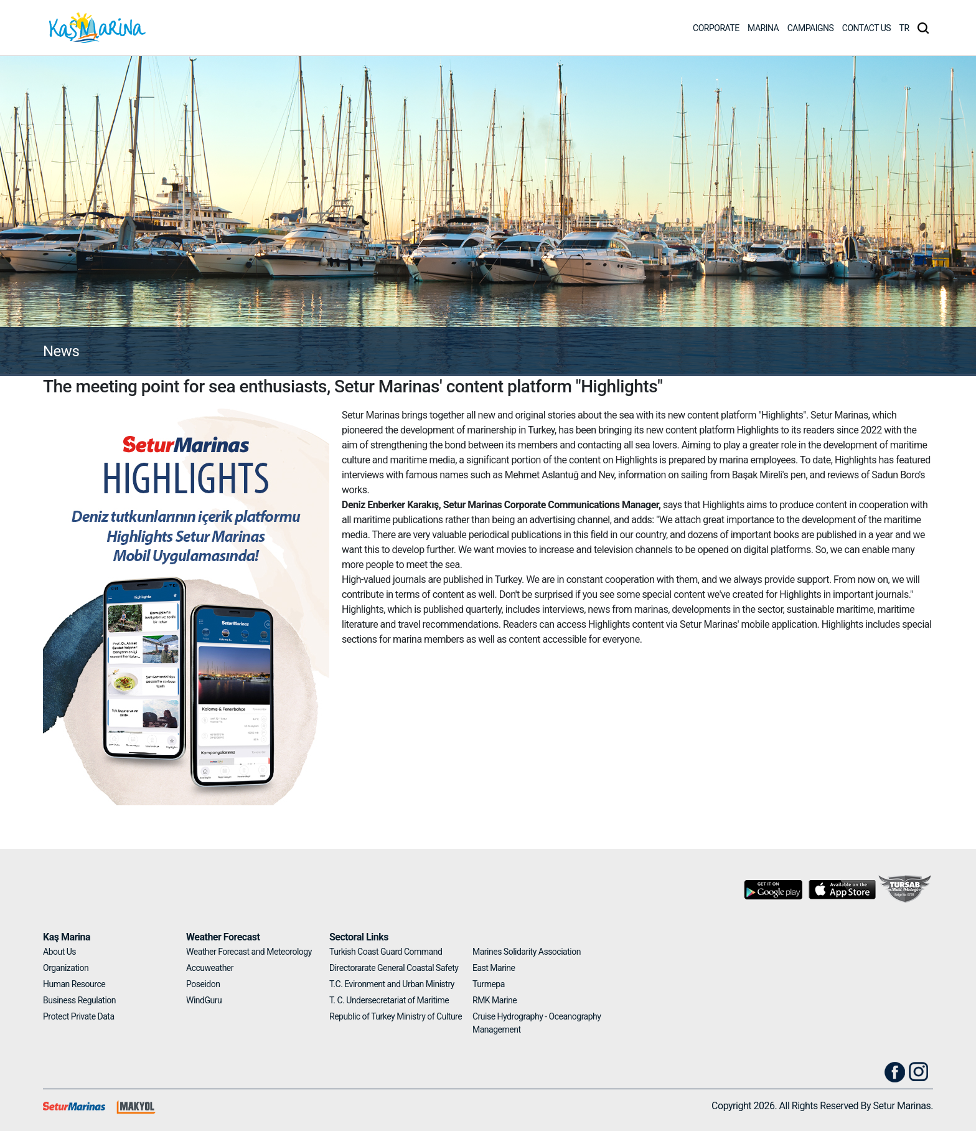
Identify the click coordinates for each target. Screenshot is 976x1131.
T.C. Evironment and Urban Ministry (391, 984)
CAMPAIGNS (810, 28)
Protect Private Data (79, 1016)
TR (904, 28)
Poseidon (203, 984)
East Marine (493, 968)
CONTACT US (866, 28)
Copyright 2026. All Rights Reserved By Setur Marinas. (822, 1106)
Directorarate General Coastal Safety (393, 968)
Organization (65, 968)
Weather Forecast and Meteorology (249, 952)
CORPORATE (716, 28)
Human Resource (74, 984)
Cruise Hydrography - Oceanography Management (536, 1022)
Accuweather (209, 968)
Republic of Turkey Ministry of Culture (395, 1016)
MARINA (763, 28)
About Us (59, 952)
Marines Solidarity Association (526, 952)
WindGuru (204, 1000)
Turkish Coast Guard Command (385, 952)
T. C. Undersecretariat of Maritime (389, 1000)
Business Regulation (79, 1000)
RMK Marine (494, 1000)
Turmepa (488, 984)
